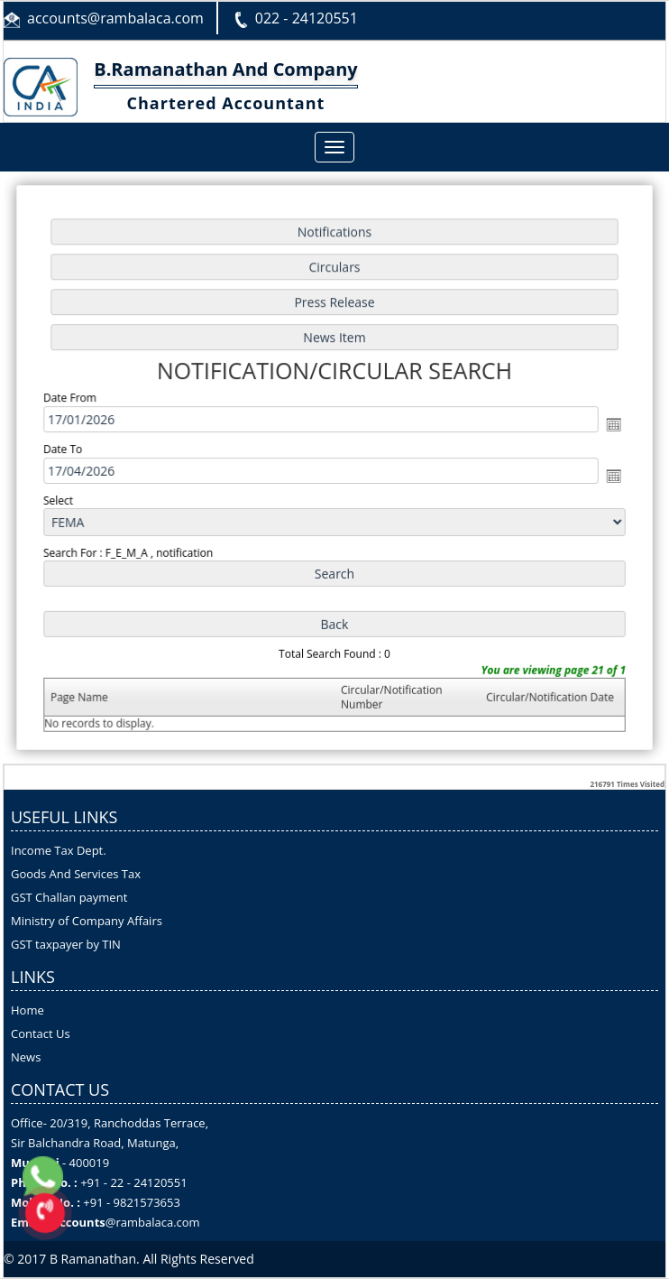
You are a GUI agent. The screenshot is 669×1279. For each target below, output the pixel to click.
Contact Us (40, 1033)
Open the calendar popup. (606, 424)
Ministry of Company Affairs (86, 921)
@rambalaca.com (152, 1222)
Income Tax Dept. (58, 850)
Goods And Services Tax (76, 874)
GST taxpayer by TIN (66, 944)
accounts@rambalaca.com (115, 18)
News (26, 1057)
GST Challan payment (69, 897)
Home (27, 1010)
